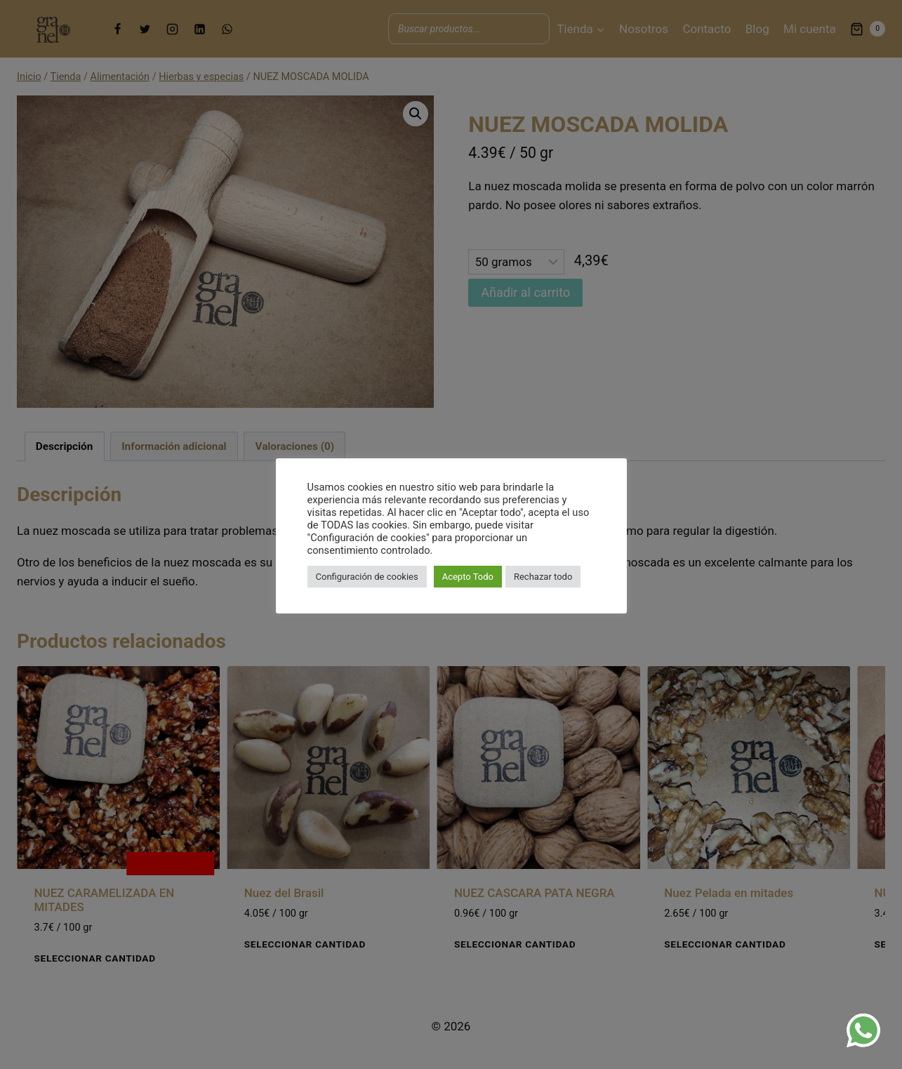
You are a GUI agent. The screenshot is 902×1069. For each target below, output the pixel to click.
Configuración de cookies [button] (367, 576)
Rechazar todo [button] (543, 576)
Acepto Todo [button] (467, 576)
